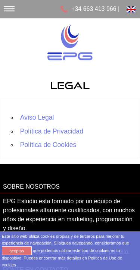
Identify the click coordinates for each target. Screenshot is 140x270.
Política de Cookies (48, 144)
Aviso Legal (37, 117)
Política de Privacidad (51, 131)
